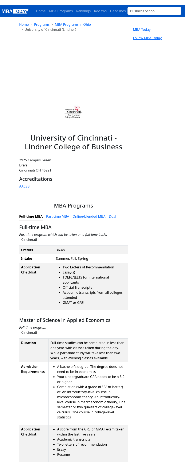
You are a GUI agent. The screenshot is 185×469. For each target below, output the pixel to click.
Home (41, 11)
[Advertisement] (73, 64)
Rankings (83, 11)
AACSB (24, 186)
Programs (42, 24)
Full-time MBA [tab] (31, 216)
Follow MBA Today (147, 38)
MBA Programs (61, 11)
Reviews (100, 11)
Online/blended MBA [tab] (88, 216)
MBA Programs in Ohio (73, 24)
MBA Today (142, 29)
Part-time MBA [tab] (57, 216)
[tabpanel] (73, 345)
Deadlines (118, 11)
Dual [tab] (112, 216)
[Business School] (154, 11)
